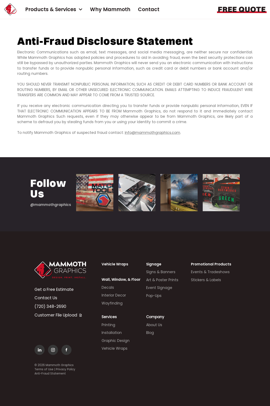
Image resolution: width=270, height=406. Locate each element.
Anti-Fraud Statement (50, 374)
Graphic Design (116, 340)
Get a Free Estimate (54, 289)
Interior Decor (114, 295)
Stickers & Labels (206, 279)
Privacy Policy (65, 369)
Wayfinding (112, 303)
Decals (108, 287)
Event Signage (159, 287)
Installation (112, 332)
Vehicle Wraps (115, 264)
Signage (153, 264)
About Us (154, 324)
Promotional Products (211, 264)
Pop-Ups (153, 295)
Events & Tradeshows (210, 271)
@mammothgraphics (50, 204)
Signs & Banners (160, 271)
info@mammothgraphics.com (152, 132)
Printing (108, 324)
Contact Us (45, 298)
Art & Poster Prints (162, 279)
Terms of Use (43, 369)
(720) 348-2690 (50, 306)
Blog (150, 332)
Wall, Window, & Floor (121, 279)
